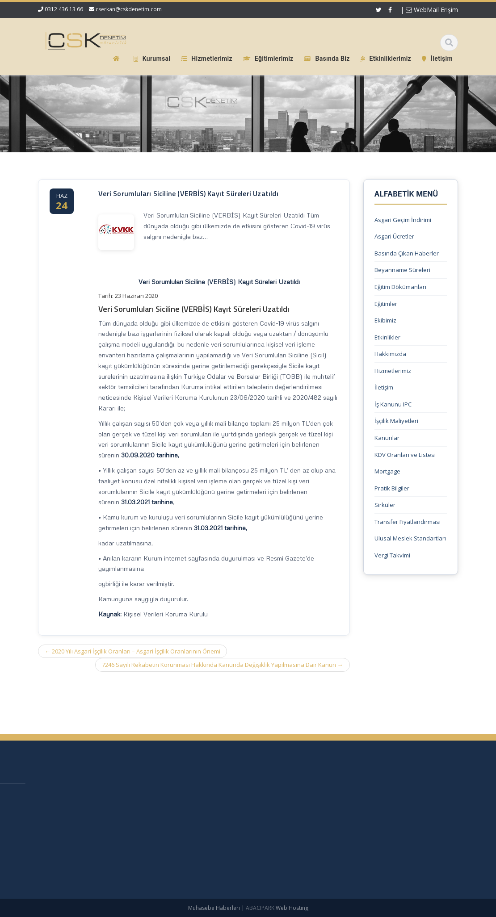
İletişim (383, 387)
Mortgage (387, 471)
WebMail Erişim (432, 9)
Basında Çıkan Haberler (406, 253)
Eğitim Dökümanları (400, 287)
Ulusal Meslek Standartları (410, 538)
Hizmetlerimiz (392, 371)
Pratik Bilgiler (391, 488)
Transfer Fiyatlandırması (407, 522)
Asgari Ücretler (394, 236)
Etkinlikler (387, 337)
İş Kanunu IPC (393, 404)
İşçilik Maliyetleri (396, 421)
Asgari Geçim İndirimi (402, 220)
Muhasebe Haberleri (214, 908)
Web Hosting (292, 908)
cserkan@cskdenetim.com (129, 9)
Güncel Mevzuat (281, 842)
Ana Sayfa (273, 797)
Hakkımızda (390, 354)
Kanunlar (386, 438)
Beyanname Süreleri (402, 270)
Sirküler (384, 505)
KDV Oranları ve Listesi (405, 455)
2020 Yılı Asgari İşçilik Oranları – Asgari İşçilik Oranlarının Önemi (132, 651)
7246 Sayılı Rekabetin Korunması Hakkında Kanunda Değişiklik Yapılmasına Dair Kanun (222, 665)
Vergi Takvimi (392, 555)
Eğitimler (385, 304)
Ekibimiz (385, 320)
